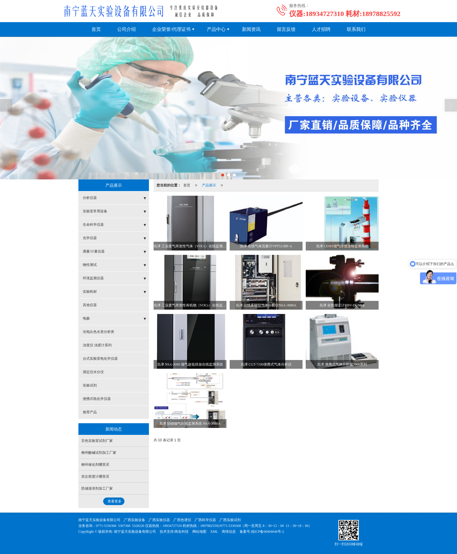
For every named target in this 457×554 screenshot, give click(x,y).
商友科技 (182, 532)
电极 (86, 318)
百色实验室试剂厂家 (97, 441)
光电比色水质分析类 (98, 332)
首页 (96, 29)
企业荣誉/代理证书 (171, 29)
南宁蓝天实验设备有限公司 (99, 520)
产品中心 (216, 29)
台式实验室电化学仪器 (100, 359)
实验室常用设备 (95, 211)
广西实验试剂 (230, 520)
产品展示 (209, 185)
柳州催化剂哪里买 (95, 465)
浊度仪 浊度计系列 (97, 345)
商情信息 (229, 532)
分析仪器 (90, 198)
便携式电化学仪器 (97, 399)
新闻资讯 (251, 29)
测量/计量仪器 (94, 251)
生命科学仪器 (93, 225)
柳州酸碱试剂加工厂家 (98, 453)
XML (214, 532)
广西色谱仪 (182, 520)
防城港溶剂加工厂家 (97, 488)
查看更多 (115, 501)
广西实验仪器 (159, 520)
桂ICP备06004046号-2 (267, 532)
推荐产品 (90, 412)
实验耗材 (90, 292)
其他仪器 (90, 305)
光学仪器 (90, 238)
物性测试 (90, 265)
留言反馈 (286, 29)
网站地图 (199, 532)
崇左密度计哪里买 (95, 476)
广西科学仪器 (205, 520)
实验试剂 (90, 385)
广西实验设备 (134, 520)
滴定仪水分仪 (93, 372)
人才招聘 (321, 29)
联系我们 (356, 29)
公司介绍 (126, 29)
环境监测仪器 (93, 278)
